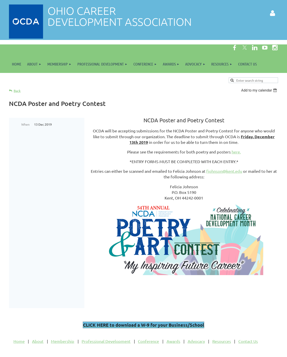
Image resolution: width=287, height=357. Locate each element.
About (37, 329)
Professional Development (106, 329)
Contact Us (248, 329)
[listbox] (259, 90)
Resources (221, 329)
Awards (173, 329)
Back (17, 91)
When (25, 124)
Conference (148, 329)
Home (19, 329)
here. (236, 151)
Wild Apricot (224, 351)
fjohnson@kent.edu (224, 171)
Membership (62, 329)
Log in (272, 13)
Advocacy (196, 329)
